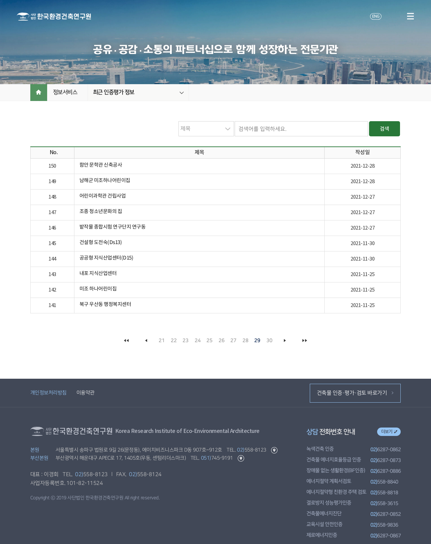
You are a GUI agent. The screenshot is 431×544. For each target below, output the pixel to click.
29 (257, 340)
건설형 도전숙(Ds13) (100, 242)
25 (209, 340)
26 (221, 340)
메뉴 (410, 16)
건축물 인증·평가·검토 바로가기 (355, 393)
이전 (146, 340)
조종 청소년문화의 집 (100, 211)
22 (173, 340)
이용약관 (85, 393)
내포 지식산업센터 (98, 273)
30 (269, 340)
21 (162, 340)
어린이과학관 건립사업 (102, 196)
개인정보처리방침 (48, 393)
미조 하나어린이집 (98, 289)
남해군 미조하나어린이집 (104, 180)
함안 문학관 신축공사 (100, 165)
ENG (375, 16)
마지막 (304, 340)
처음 (126, 340)
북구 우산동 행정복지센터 (105, 304)
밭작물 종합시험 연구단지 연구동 (112, 227)
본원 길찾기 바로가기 (274, 450)
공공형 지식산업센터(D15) (106, 258)
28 (245, 340)
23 (186, 340)
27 (233, 340)
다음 (285, 340)
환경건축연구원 (54, 16)
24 (197, 340)
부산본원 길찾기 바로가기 (240, 458)
